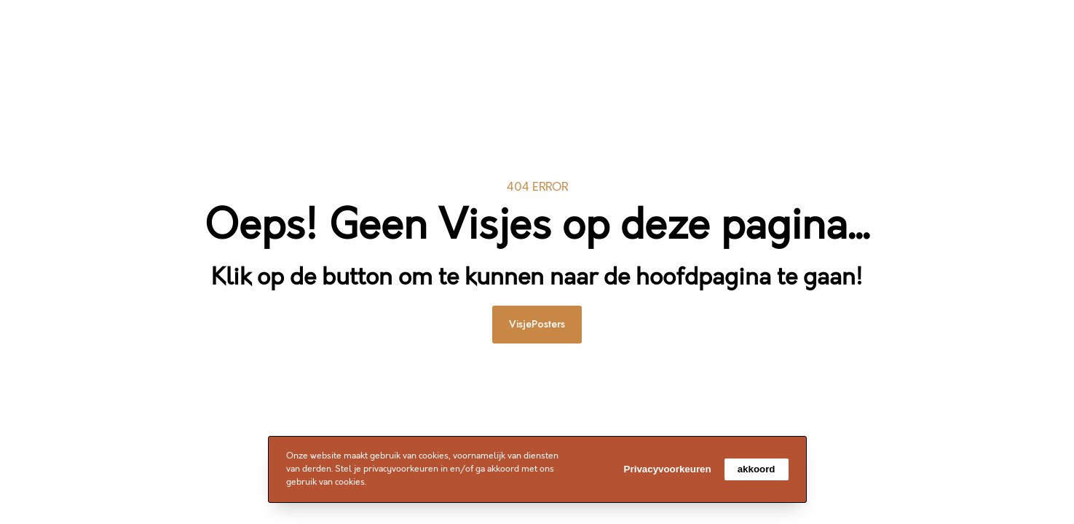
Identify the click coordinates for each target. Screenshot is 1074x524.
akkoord (756, 469)
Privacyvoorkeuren (667, 469)
